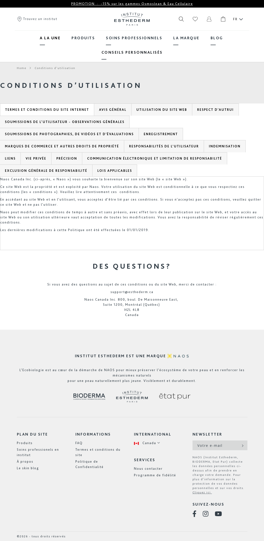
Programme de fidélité (155, 475)
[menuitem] (50, 38)
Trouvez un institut (37, 19)
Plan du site (32, 434)
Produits (25, 443)
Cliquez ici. (202, 492)
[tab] (47, 109)
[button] (147, 443)
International (153, 434)
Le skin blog (28, 468)
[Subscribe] (242, 445)
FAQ (79, 443)
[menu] (132, 45)
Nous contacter (148, 468)
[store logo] (132, 19)
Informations (93, 434)
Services (144, 460)
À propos (25, 461)
